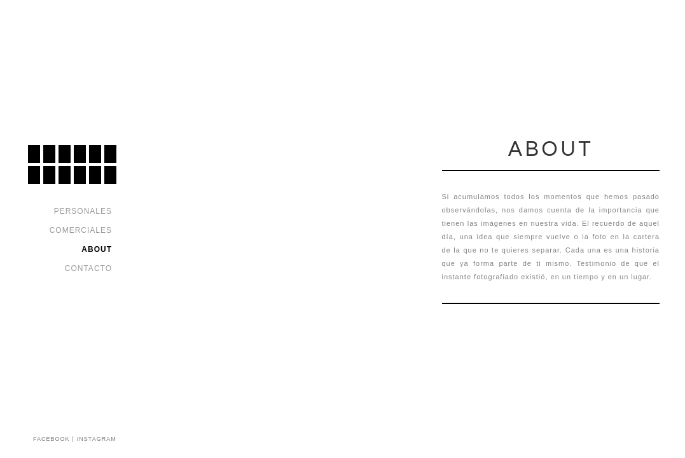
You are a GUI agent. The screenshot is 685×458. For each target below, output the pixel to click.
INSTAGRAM (96, 439)
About (96, 249)
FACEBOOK (51, 439)
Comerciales (81, 230)
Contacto (88, 268)
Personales (83, 211)
